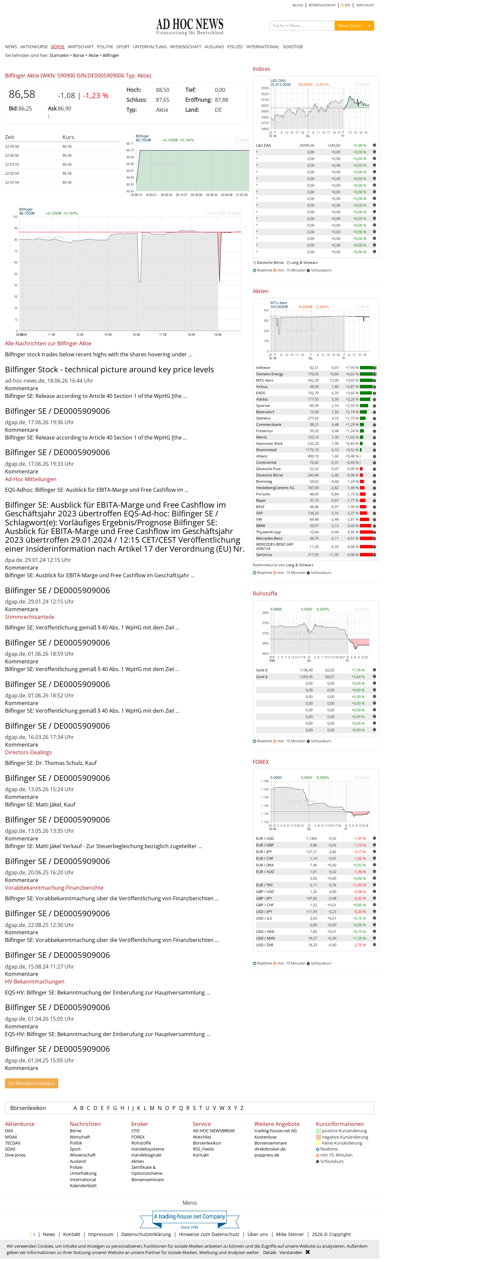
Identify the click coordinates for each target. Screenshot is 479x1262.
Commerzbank (268, 424)
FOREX (138, 1137)
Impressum (100, 1234)
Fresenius (264, 430)
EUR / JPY (264, 851)
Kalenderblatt (83, 1185)
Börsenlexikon (28, 1108)
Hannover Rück (269, 443)
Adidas (262, 399)
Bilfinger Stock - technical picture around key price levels (109, 369)
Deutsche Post (268, 468)
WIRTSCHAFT (81, 47)
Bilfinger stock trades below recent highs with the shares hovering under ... (98, 354)
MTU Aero (264, 380)
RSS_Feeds (203, 1149)
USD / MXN (265, 938)
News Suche (349, 25)
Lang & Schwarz (304, 262)
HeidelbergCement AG (275, 487)
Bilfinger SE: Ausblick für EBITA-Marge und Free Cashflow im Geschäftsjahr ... (100, 575)
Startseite (59, 55)
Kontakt (201, 1155)
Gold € (261, 669)
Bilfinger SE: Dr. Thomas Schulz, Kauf (50, 763)
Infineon (263, 367)
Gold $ (261, 676)
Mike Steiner (290, 1234)
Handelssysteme (147, 1149)
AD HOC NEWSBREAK (214, 1131)
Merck (261, 437)
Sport (75, 1149)
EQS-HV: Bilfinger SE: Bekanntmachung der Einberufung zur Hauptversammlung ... (107, 992)
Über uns (257, 1234)
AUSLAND (214, 47)
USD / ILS (264, 918)
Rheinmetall (266, 449)
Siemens (263, 418)
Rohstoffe (141, 1143)
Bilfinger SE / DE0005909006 (57, 410)
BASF (260, 506)
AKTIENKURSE (34, 47)
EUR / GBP (265, 844)
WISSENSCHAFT (185, 47)
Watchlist (202, 1137)
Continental (266, 462)
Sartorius (264, 554)
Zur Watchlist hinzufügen (32, 1083)
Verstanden (290, 1252)
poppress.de (266, 1155)
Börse (78, 55)
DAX (9, 1131)
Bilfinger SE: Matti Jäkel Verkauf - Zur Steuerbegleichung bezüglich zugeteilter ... (103, 846)
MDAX (11, 1137)
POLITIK (105, 47)
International (83, 1179)
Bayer (261, 500)
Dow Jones (15, 1155)
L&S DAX (263, 145)
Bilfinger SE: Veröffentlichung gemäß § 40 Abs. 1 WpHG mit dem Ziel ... (92, 627)
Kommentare (21, 388)
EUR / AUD (265, 871)
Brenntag (264, 481)
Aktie (93, 55)
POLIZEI (235, 47)
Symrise (263, 405)
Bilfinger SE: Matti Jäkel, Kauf (40, 804)
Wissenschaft (83, 1155)
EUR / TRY (264, 884)
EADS (260, 392)
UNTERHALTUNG (150, 47)
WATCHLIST (365, 5)
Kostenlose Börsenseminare (270, 1140)
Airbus (261, 386)
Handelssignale (146, 1155)
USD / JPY (264, 911)
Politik (76, 1143)
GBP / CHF (265, 904)
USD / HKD (265, 931)
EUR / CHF (264, 858)
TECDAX (13, 1143)
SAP (259, 512)
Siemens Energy (269, 373)
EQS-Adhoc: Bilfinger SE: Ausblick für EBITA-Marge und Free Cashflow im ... (97, 489)
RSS (345, 5)
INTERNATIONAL (262, 47)
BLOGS (298, 5)
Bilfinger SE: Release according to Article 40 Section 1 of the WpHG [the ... (96, 396)
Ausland (78, 1161)
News (49, 1234)
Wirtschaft (80, 1137)
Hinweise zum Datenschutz (209, 1234)
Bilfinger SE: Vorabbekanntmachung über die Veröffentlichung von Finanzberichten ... (112, 898)
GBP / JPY (264, 898)
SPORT (123, 47)
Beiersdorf (265, 411)
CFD (135, 1131)
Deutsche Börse (270, 262)
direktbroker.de (269, 1149)
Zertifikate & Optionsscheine (146, 1170)
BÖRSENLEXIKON (322, 5)
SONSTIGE (293, 47)
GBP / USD (265, 891)
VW (259, 519)
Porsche (263, 493)
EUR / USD (265, 838)
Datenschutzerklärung (146, 1234)
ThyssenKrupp (268, 531)
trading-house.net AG (275, 1131)
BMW (260, 525)
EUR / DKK (265, 864)
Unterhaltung (83, 1173)
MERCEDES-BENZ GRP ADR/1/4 (274, 546)
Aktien (137, 1161)
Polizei (76, 1167)
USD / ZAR (264, 944)
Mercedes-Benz (269, 538)
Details (269, 1252)
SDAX (10, 1149)
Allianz (261, 455)
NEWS (11, 47)
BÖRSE (58, 47)
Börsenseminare (147, 1179)
